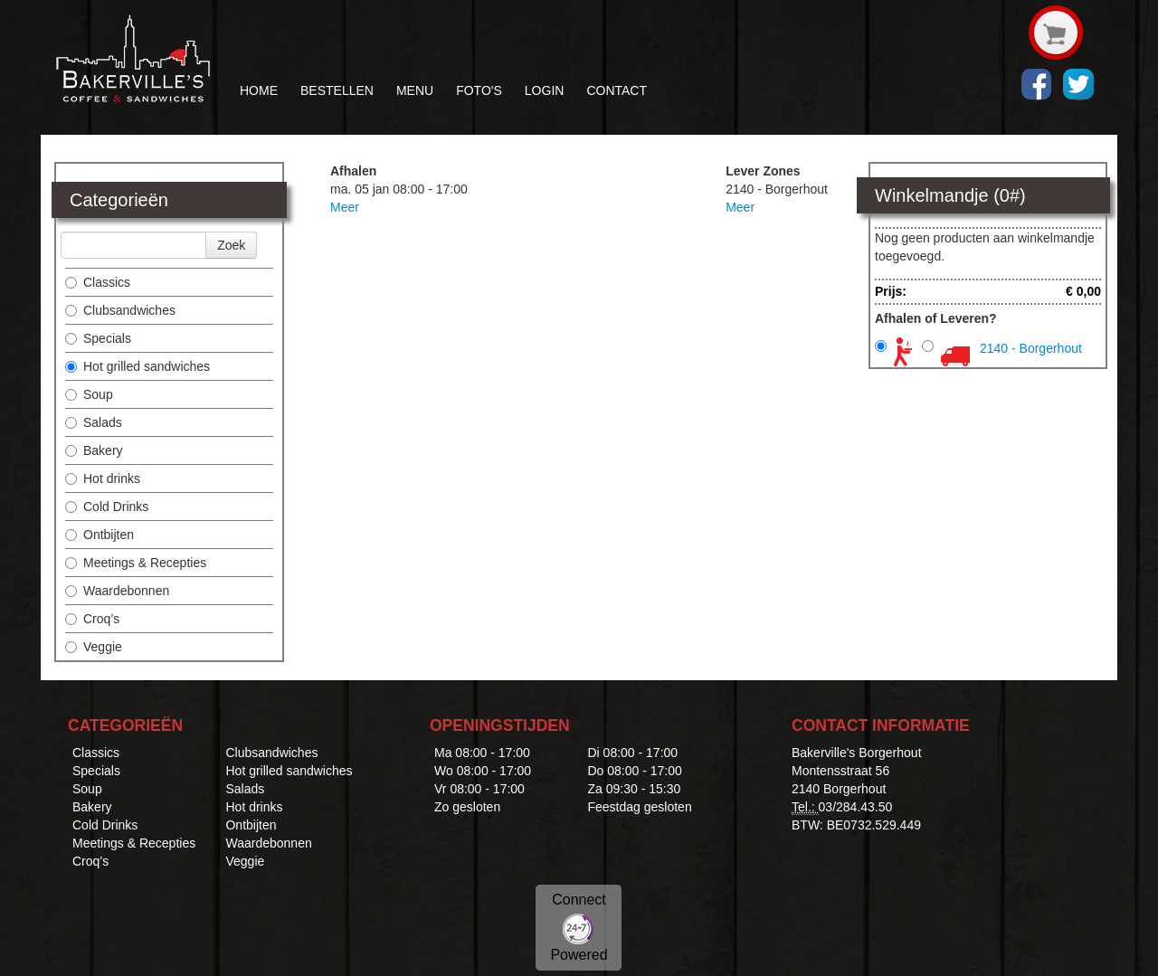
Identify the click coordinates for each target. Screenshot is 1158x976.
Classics (97, 282)
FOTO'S (479, 90)
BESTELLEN (337, 90)
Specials (98, 338)
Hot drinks (102, 478)
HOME (259, 90)
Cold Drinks (106, 506)
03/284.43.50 (856, 807)
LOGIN (545, 90)
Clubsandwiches (120, 310)
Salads (93, 422)
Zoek (231, 245)
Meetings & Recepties (135, 562)
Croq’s (92, 618)
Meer (344, 207)
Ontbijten (99, 534)
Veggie (93, 647)
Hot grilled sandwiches (137, 366)
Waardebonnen (117, 590)
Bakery (94, 450)
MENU (414, 90)
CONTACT (616, 90)
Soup (89, 394)
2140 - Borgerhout (1031, 348)
